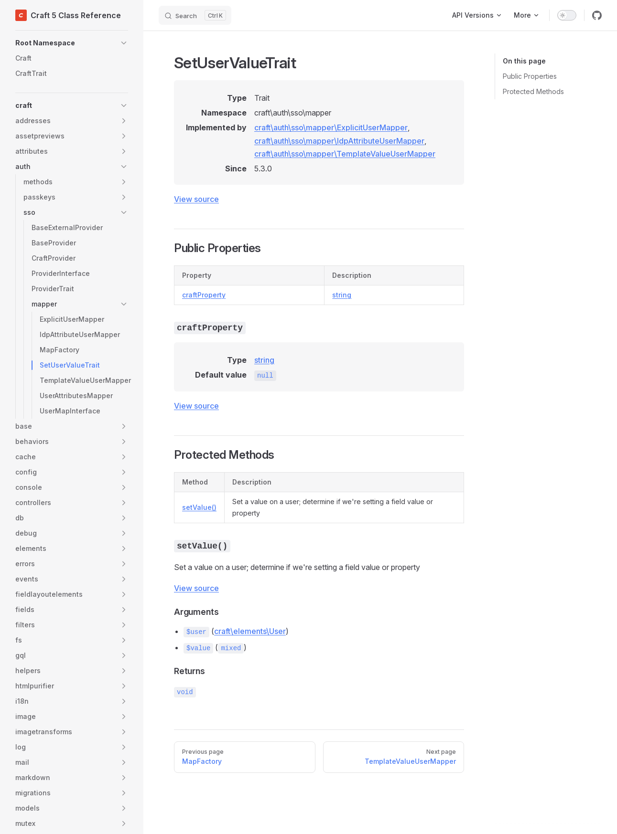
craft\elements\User (250, 631)
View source (196, 199)
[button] (71, 43)
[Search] (195, 15)
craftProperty (204, 295)
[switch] (566, 15)
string (341, 295)
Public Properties (530, 76)
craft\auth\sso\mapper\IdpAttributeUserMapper (339, 141)
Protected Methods (533, 91)
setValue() (199, 507)
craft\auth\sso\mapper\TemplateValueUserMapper (344, 153)
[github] (597, 15)
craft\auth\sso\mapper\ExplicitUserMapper (331, 127)
